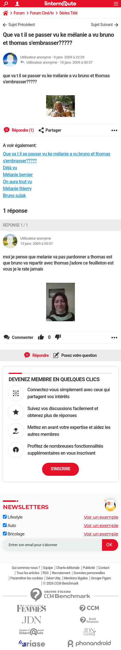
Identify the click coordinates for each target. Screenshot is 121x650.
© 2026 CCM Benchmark (60, 583)
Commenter (22, 337)
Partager (49, 130)
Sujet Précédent (21, 24)
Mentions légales (76, 578)
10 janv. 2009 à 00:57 (76, 62)
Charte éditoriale (68, 568)
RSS (46, 573)
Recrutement (61, 573)
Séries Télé (68, 13)
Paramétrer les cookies (26, 578)
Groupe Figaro (101, 578)
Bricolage (13, 534)
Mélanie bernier (18, 174)
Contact (103, 568)
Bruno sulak (14, 195)
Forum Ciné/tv (42, 13)
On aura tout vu (17, 181)
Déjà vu (10, 167)
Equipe (48, 568)
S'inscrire (60, 469)
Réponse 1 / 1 (15, 225)
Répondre (40, 355)
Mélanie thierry (17, 188)
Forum (19, 13)
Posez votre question (78, 355)
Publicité (89, 568)
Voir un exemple (101, 517)
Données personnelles (89, 573)
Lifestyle (12, 517)
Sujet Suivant (102, 24)
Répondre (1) (22, 130)
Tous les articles (27, 573)
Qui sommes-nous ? (26, 568)
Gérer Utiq (53, 578)
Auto (9, 525)
